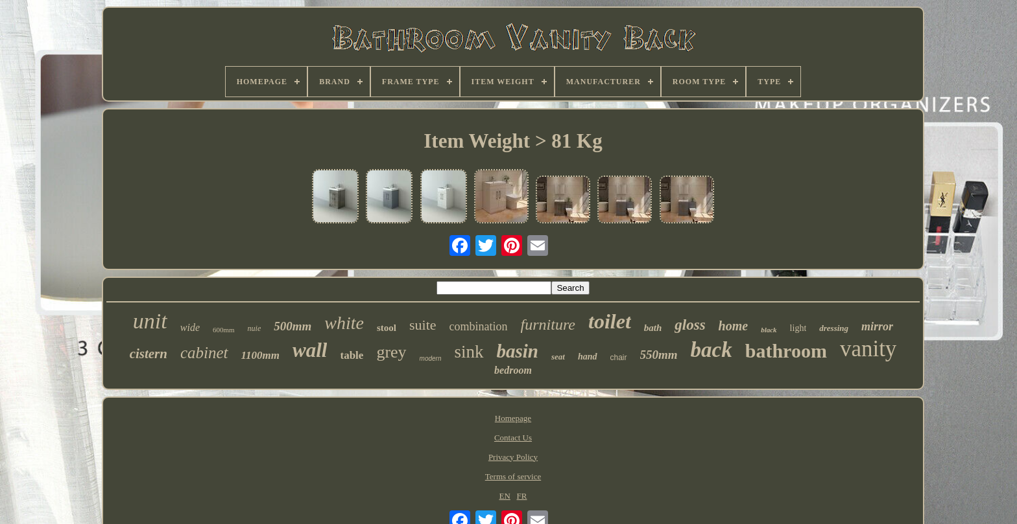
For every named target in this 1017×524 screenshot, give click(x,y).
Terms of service (513, 476)
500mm (292, 326)
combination (478, 326)
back (711, 349)
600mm (224, 330)
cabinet (204, 352)
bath (653, 328)
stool (386, 328)
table (351, 355)
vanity (868, 348)
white (344, 323)
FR (522, 496)
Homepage (513, 418)
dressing (833, 328)
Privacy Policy (513, 457)
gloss (690, 325)
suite (423, 325)
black (768, 330)
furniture (548, 324)
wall (310, 350)
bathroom (786, 350)
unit (150, 321)
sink (468, 351)
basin (517, 351)
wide (190, 327)
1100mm (260, 355)
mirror (877, 326)
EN (504, 496)
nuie (254, 328)
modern (431, 358)
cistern (148, 353)
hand (587, 356)
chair (618, 357)
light (798, 328)
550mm (659, 354)
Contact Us (513, 437)
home (733, 326)
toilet (609, 321)
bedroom (513, 370)
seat (558, 356)
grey (391, 352)
